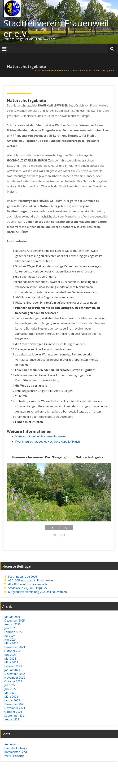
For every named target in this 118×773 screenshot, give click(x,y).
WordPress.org (14, 756)
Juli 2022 (9, 685)
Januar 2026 (12, 617)
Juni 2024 (10, 639)
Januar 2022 (12, 700)
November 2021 (14, 708)
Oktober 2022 (13, 681)
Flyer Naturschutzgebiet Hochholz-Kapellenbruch (47, 441)
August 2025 (12, 624)
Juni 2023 (10, 655)
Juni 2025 (10, 628)
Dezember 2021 (14, 704)
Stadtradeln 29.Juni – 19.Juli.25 (27, 588)
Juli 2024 (9, 636)
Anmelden (10, 744)
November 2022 (14, 677)
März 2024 (11, 643)
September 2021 (15, 716)
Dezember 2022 (14, 674)
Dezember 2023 (14, 647)
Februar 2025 (13, 632)
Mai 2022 (10, 693)
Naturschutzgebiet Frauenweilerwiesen (41, 436)
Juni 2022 (10, 689)
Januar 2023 (12, 670)
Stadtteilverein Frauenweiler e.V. (56, 28)
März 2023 (11, 662)
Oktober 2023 (13, 651)
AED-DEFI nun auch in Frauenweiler (31, 580)
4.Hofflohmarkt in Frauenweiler (28, 584)
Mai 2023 (10, 658)
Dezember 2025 (14, 620)
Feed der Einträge (15, 748)
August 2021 (12, 719)
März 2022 (11, 696)
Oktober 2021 (13, 712)
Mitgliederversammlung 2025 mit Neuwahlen (37, 592)
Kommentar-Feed (15, 752)
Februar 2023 (13, 666)
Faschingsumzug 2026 (22, 576)
